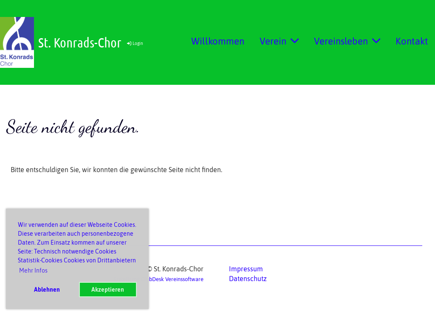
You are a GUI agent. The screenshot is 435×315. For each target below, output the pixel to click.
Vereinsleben (347, 41)
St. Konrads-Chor (79, 42)
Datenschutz (248, 278)
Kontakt (411, 41)
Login (134, 43)
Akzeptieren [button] (107, 289)
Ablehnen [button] (47, 289)
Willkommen (217, 41)
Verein (279, 41)
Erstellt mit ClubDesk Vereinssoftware (158, 279)
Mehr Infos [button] (33, 270)
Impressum (246, 269)
